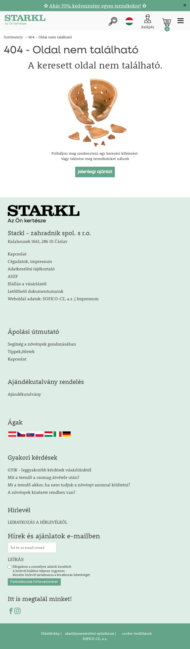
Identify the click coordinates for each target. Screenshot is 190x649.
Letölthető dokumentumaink (35, 291)
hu (129, 21)
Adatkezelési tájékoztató (31, 268)
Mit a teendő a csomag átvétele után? (43, 477)
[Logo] (25, 20)
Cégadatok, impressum (30, 261)
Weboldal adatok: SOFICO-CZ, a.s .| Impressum (53, 298)
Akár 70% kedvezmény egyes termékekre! (95, 6)
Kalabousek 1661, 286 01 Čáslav (37, 241)
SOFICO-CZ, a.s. (95, 638)
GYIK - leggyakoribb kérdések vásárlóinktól (49, 469)
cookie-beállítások (136, 633)
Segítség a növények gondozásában (42, 344)
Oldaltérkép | (51, 633)
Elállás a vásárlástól (27, 283)
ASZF (13, 276)
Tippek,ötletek (21, 351)
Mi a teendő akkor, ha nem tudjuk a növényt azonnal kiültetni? (69, 484)
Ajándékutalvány (24, 394)
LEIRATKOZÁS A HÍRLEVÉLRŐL (37, 522)
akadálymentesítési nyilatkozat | (90, 633)
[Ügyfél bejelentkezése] (147, 22)
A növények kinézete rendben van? (41, 492)
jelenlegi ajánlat (95, 172)
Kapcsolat (17, 254)
